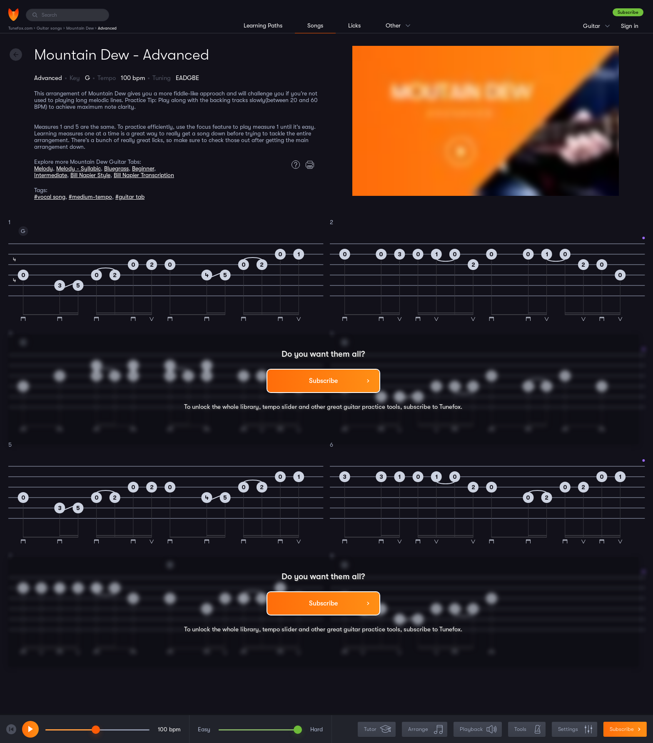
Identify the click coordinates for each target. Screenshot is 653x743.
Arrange (425, 729)
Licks (354, 25)
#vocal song (49, 196)
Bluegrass (116, 168)
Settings (575, 729)
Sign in (629, 26)
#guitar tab (130, 196)
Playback (478, 729)
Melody (43, 168)
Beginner (143, 168)
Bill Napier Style (90, 175)
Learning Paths (263, 25)
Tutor (377, 729)
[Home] (13, 14)
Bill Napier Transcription (144, 175)
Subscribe (628, 12)
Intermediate (50, 175)
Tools (527, 729)
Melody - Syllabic (78, 168)
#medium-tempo (90, 196)
